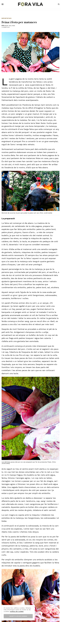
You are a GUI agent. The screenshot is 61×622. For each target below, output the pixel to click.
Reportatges (6, 18)
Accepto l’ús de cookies (18, 616)
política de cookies (17, 611)
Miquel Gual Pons (9, 25)
